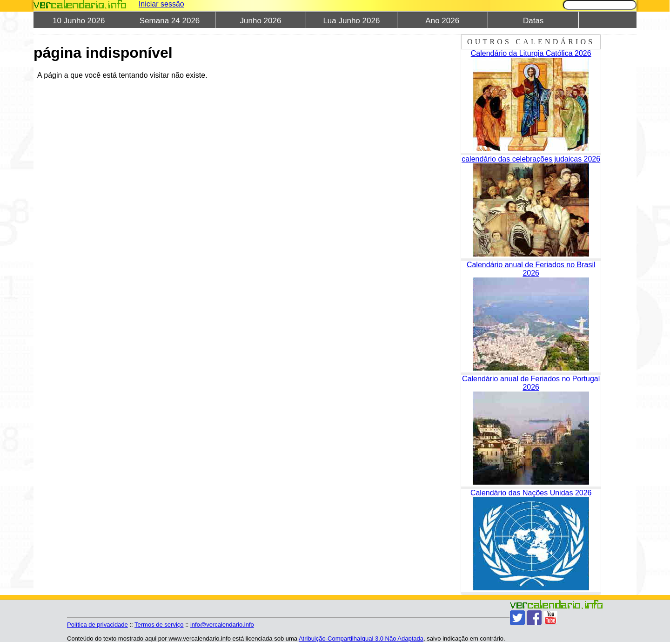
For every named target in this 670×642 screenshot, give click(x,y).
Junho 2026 (260, 20)
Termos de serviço (158, 624)
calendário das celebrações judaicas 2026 (531, 159)
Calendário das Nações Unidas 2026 (531, 493)
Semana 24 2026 (170, 20)
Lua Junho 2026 (351, 20)
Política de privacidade (97, 624)
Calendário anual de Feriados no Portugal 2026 (531, 383)
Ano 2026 (442, 20)
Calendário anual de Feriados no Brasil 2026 (531, 269)
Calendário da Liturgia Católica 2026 (531, 53)
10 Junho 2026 (79, 20)
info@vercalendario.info (222, 624)
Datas (533, 20)
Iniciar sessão (161, 4)
